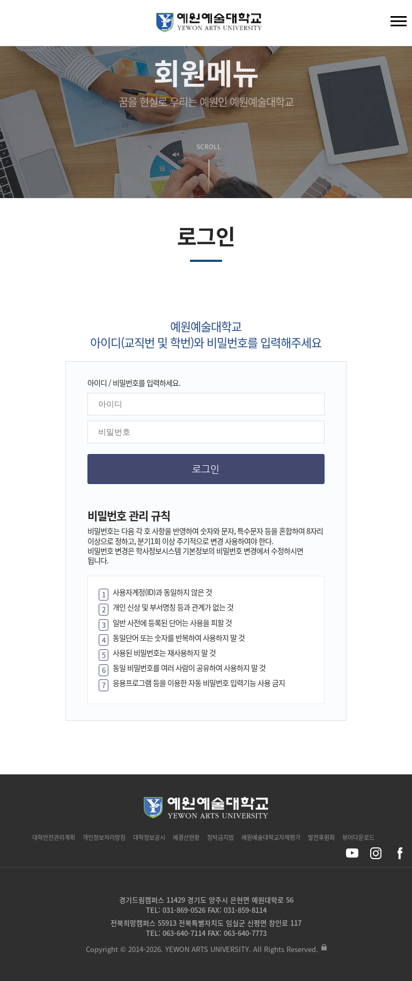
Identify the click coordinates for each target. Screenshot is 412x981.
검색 (16, 25)
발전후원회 (321, 837)
